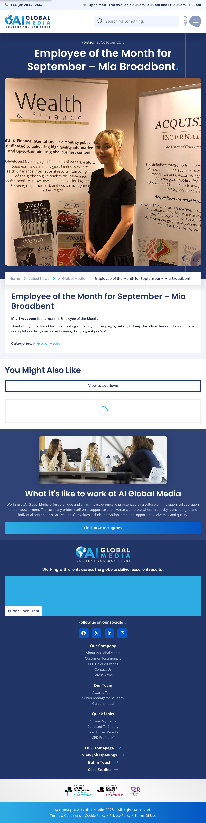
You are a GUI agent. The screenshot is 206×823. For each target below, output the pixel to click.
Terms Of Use (145, 815)
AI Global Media (72, 278)
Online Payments (103, 721)
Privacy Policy (120, 815)
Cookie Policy (95, 815)
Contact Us (103, 669)
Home (15, 278)
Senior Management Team (103, 698)
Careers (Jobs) (103, 703)
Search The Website (103, 732)
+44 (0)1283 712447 (27, 4)
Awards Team (103, 692)
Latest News (39, 278)
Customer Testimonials (103, 658)
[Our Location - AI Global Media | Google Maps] (103, 596)
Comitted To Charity (103, 726)
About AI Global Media (103, 652)
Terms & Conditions (65, 815)
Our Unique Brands (103, 664)
